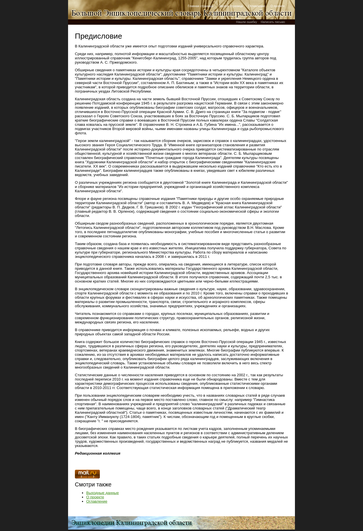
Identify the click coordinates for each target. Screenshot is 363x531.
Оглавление (256, 6)
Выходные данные (102, 493)
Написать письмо (273, 22)
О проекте (278, 6)
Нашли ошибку (246, 22)
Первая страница (231, 6)
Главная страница (200, 6)
